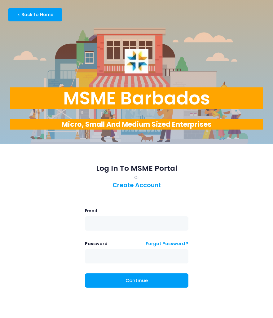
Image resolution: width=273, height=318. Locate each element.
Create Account (136, 185)
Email (91, 211)
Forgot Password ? (167, 244)
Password (96, 244)
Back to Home (35, 14)
